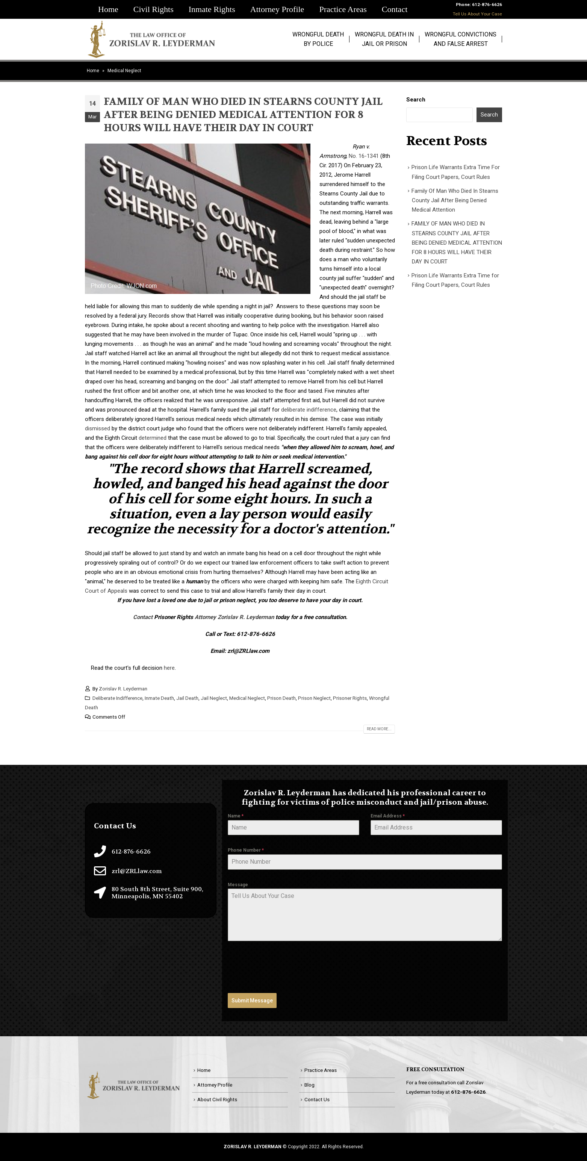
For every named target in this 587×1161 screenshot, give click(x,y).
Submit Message (252, 1001)
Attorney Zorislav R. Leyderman (234, 617)
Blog (309, 1085)
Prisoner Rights (350, 698)
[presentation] (285, 967)
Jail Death (187, 698)
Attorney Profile (277, 9)
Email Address (388, 816)
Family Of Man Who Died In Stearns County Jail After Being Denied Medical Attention (455, 200)
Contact (394, 9)
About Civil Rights (217, 1099)
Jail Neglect (214, 698)
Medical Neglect (247, 698)
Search (415, 99)
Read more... (379, 729)
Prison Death (281, 698)
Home (108, 9)
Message (238, 884)
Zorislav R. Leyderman (123, 689)
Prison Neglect (314, 698)
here (169, 668)
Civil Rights (153, 9)
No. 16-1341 (364, 156)
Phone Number (246, 850)
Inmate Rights (212, 9)
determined (152, 437)
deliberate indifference (308, 409)
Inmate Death (159, 698)
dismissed (97, 428)
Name (236, 816)
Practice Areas (342, 9)
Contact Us (317, 1099)
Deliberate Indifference (117, 698)
